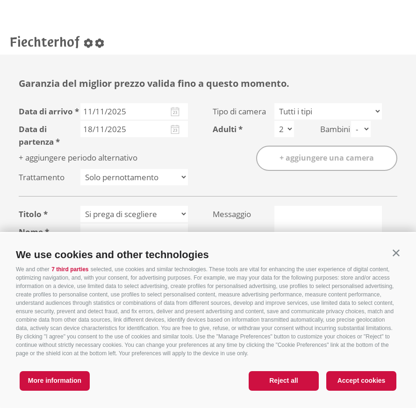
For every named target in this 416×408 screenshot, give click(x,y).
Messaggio (232, 214)
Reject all (283, 380)
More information (54, 380)
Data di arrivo (46, 111)
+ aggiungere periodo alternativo (78, 157)
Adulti (225, 129)
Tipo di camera (239, 111)
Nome (31, 231)
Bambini (335, 129)
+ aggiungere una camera (327, 158)
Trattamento (42, 177)
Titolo (30, 214)
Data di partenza (36, 135)
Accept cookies (361, 380)
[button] (396, 253)
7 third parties (69, 269)
